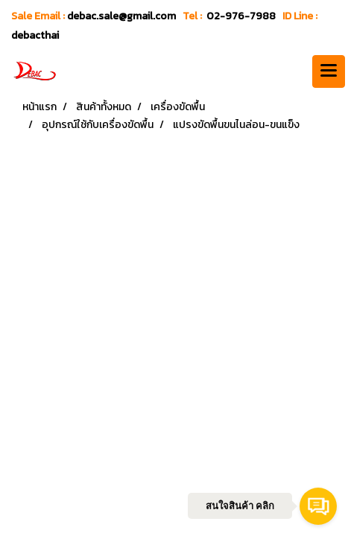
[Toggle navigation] (328, 71)
